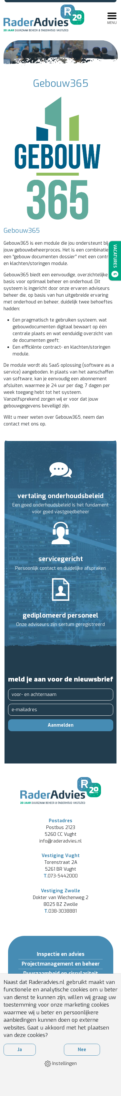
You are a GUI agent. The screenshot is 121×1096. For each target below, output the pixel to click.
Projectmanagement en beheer (61, 963)
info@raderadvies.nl (60, 841)
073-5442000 (61, 876)
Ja (19, 1050)
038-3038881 (60, 911)
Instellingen (61, 1063)
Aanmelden (61, 725)
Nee (82, 1050)
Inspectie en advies (61, 954)
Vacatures (114, 260)
